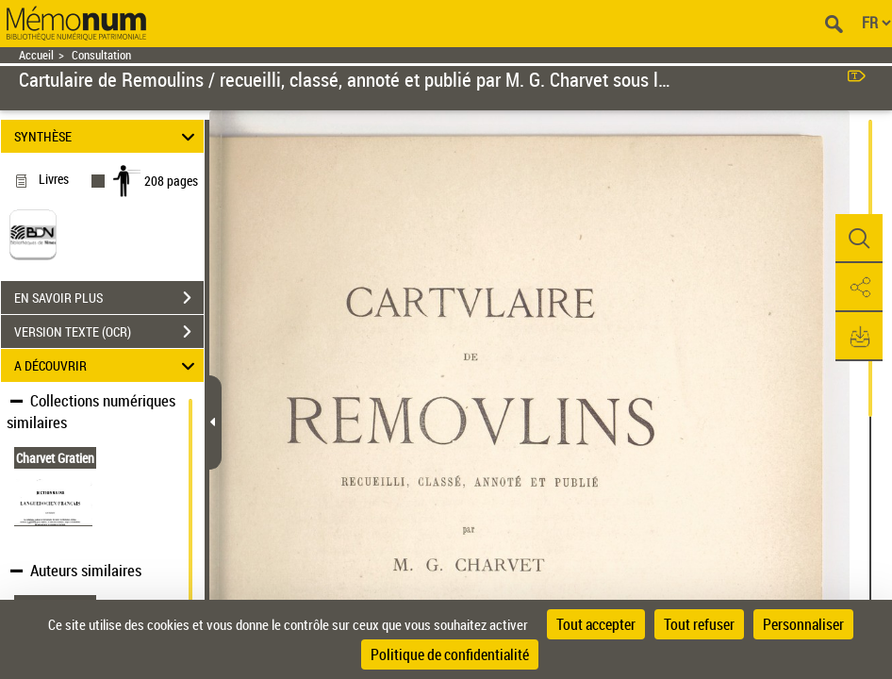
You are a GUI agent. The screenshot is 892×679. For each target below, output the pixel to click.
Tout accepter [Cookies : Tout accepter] (596, 624)
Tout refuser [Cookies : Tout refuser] (699, 624)
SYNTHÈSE (107, 136)
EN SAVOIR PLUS (109, 298)
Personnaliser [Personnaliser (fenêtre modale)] (803, 624)
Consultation (101, 55)
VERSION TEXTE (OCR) (109, 332)
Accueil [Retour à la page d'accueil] (36, 55)
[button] (859, 238)
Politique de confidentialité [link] (450, 654)
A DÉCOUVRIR (107, 365)
